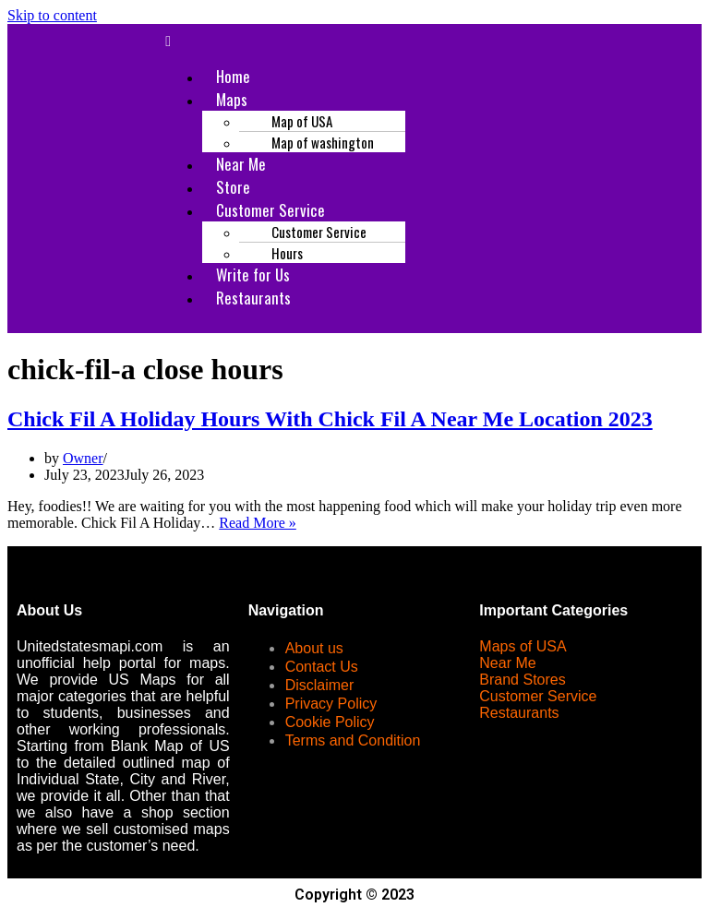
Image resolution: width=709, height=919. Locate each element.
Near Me (507, 663)
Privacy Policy (331, 703)
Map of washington (322, 142)
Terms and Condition (353, 740)
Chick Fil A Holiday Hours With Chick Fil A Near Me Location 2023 (330, 419)
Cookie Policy (330, 722)
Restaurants (253, 297)
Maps (231, 99)
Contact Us (321, 666)
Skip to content (52, 15)
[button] (427, 41)
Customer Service (537, 696)
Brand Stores (522, 679)
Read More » (257, 523)
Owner (83, 458)
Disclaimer (319, 685)
